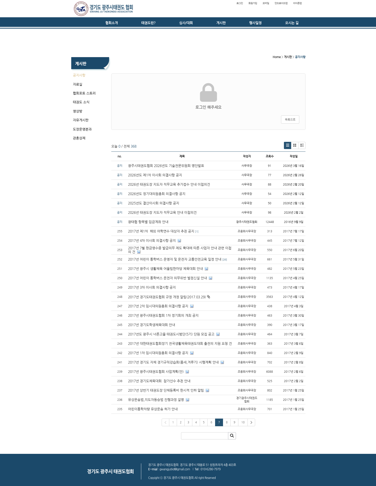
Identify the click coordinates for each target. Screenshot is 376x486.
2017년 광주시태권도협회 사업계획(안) (156, 371)
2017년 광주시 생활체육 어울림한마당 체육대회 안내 (165, 268)
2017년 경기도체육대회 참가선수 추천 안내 (159, 381)
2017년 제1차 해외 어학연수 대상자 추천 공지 (161, 231)
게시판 (221, 23)
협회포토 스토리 (84, 93)
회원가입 (252, 3)
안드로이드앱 (281, 3)
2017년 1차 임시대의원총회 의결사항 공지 (158, 353)
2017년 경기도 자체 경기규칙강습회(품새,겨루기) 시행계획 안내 (173, 362)
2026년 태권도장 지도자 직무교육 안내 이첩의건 (162, 212)
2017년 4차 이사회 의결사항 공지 (152, 240)
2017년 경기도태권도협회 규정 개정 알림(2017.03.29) (167, 297)
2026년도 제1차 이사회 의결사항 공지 (155, 175)
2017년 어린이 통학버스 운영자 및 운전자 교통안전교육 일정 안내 (174, 259)
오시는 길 (292, 23)
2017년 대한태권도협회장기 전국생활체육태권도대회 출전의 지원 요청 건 (180, 343)
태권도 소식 (81, 102)
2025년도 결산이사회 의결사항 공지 (153, 203)
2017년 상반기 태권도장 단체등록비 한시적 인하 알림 (166, 390)
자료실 (77, 84)
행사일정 (255, 23)
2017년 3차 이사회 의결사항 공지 (152, 287)
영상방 (77, 111)
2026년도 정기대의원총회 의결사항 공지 (157, 194)
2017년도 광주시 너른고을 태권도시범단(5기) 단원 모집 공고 (171, 334)
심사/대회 (186, 23)
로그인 (239, 3)
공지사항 (79, 75)
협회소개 (111, 23)
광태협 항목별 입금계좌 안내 (148, 222)
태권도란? (148, 23)
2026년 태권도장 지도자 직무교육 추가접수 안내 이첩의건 (169, 184)
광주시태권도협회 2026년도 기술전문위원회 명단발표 (166, 166)
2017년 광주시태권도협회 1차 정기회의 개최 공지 (163, 315)
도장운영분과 (82, 129)
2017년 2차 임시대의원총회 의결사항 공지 (158, 306)
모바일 (266, 3)
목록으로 (290, 119)
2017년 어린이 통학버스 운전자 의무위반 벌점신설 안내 (167, 278)
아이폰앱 (297, 3)
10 (243, 422)
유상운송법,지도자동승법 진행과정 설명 (156, 400)
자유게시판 (80, 120)
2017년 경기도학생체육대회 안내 (151, 325)
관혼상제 (79, 138)
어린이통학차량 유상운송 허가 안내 (153, 409)
